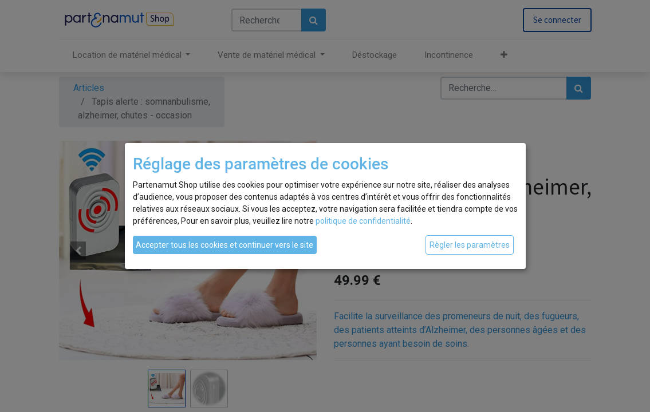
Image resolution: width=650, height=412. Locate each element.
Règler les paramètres (470, 244)
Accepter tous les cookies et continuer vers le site (224, 244)
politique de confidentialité (363, 220)
